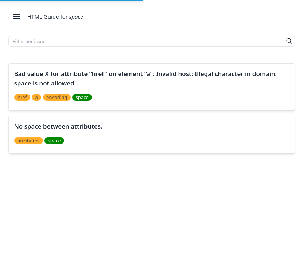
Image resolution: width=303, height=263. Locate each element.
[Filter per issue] (146, 41)
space (82, 97)
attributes (28, 140)
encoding (56, 97)
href (22, 97)
